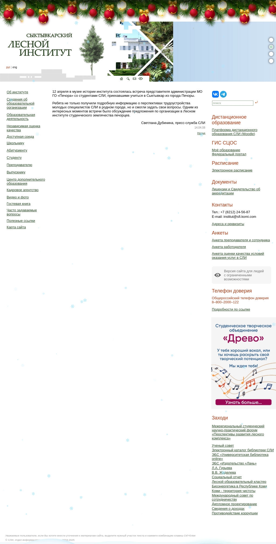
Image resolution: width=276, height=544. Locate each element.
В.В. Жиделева (224, 472)
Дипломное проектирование (234, 504)
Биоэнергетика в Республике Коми (239, 486)
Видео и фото (18, 197)
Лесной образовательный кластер (239, 482)
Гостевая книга (18, 204)
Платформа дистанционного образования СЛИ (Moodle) (234, 132)
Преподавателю (19, 165)
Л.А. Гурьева (222, 468)
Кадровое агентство (23, 190)
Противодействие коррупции (235, 513)
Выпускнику (16, 172)
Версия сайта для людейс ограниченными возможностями (244, 275)
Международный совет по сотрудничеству (232, 497)
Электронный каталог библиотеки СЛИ (243, 450)
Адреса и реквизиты (228, 224)
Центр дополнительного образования (26, 181)
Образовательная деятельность (21, 117)
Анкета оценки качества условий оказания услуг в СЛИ (238, 256)
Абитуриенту (17, 150)
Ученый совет (223, 445)
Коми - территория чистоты (234, 491)
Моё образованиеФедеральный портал (229, 152)
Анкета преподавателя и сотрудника (241, 240)
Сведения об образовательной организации (20, 103)
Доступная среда (20, 137)
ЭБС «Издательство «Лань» (234, 463)
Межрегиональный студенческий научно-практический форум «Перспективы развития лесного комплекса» (238, 432)
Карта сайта (16, 227)
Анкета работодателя (229, 247)
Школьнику (15, 143)
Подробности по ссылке (231, 309)
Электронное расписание (232, 170)
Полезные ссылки (21, 221)
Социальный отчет (227, 477)
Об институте (17, 92)
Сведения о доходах (228, 509)
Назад (201, 133)
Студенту (14, 158)
